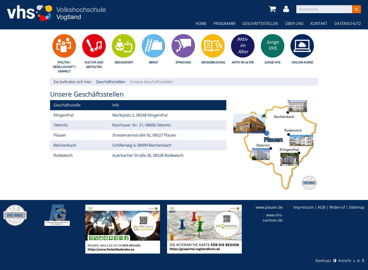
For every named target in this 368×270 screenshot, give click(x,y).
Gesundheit (123, 62)
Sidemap (356, 207)
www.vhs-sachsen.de (273, 217)
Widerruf (337, 207)
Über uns (294, 23)
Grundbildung (213, 62)
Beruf (153, 62)
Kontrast (326, 260)
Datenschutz (347, 23)
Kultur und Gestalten (94, 64)
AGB (321, 207)
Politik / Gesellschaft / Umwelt (64, 66)
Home (201, 23)
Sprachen (183, 62)
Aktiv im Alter (243, 62)
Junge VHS (272, 62)
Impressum (304, 207)
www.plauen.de (269, 207)
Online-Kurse (302, 62)
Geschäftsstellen (260, 23)
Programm (224, 23)
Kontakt (318, 23)
